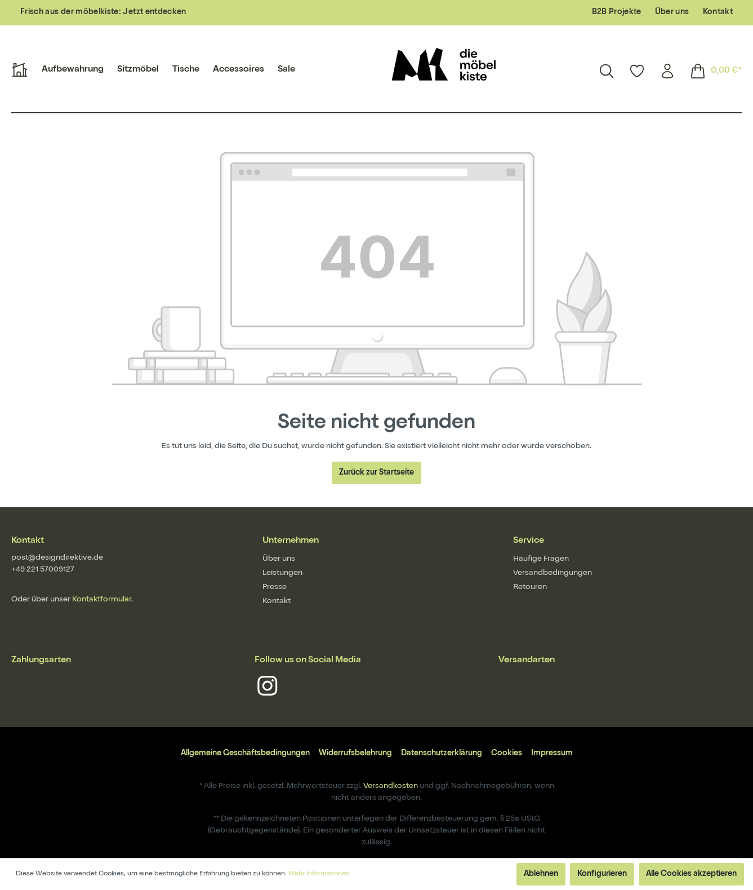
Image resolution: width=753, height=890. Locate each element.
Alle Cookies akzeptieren (691, 874)
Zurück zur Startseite (376, 473)
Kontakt (718, 12)
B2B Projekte (616, 12)
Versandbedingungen (552, 573)
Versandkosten (390, 786)
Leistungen (282, 573)
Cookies (506, 754)
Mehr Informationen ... (322, 874)
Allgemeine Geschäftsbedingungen (245, 754)
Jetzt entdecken (154, 12)
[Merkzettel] (637, 71)
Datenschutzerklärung (441, 754)
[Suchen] (606, 71)
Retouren (530, 587)
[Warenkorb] (712, 71)
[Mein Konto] (667, 71)
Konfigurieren (602, 874)
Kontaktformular (101, 600)
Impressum (552, 754)
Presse (274, 587)
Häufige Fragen (541, 559)
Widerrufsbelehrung (355, 754)
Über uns (672, 12)
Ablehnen (541, 874)
